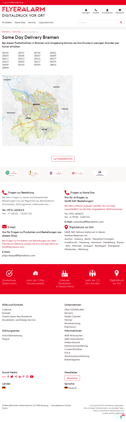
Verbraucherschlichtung (76, 356)
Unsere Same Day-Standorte (17, 316)
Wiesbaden (70, 249)
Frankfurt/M (70, 242)
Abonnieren (72, 378)
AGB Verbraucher (73, 335)
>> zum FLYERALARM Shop (12, 2)
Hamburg (84, 242)
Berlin (88, 238)
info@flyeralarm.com (13, 246)
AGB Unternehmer (74, 338)
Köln (68, 245)
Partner (68, 319)
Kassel (120, 242)
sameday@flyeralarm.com (88, 221)
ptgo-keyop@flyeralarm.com (18, 255)
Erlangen (109, 238)
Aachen (68, 238)
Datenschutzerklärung (76, 345)
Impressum (70, 326)
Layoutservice (46, 22)
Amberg (78, 238)
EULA (67, 352)
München (77, 245)
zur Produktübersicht (63, 158)
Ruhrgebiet (114, 245)
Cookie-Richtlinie (73, 349)
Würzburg (83, 249)
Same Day (20, 22)
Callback (6, 309)
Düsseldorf (98, 238)
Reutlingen (100, 245)
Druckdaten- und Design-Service (19, 319)
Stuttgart (88, 245)
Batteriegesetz (72, 359)
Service (32, 22)
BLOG (4, 377)
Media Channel (72, 316)
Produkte (7, 22)
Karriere (68, 313)
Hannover (96, 242)
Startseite (5, 32)
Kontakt (6, 313)
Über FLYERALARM (74, 309)
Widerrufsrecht (72, 342)
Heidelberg (109, 242)
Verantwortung (72, 323)
